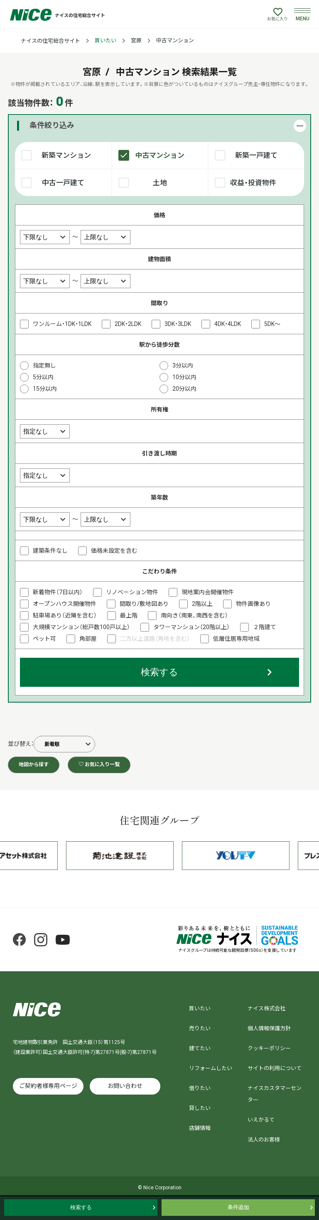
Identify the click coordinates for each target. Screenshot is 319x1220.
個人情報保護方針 (269, 1028)
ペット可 (44, 638)
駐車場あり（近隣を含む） (65, 615)
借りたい (200, 1088)
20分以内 (184, 388)
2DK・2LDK (128, 324)
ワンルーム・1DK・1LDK (62, 324)
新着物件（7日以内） (58, 592)
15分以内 (45, 388)
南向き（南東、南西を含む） (194, 615)
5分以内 (43, 377)
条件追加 (238, 1207)
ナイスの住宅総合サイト (50, 41)
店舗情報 (200, 1128)
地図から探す (34, 764)
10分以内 (184, 377)
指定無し (44, 365)
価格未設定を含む (114, 550)
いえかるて (261, 1120)
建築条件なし (50, 550)
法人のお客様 (264, 1140)
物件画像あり (253, 603)
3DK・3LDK (177, 324)
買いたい (105, 40)
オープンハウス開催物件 (64, 603)
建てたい (200, 1048)
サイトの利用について (275, 1068)
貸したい (200, 1108)
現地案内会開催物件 (208, 592)
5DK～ (272, 324)
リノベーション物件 (132, 592)
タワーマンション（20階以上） (191, 627)
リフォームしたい (210, 1068)
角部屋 (88, 638)
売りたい (200, 1028)
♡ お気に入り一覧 (99, 764)
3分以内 (182, 365)
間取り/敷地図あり (144, 603)
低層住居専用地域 (236, 638)
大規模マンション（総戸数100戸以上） (81, 627)
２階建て (264, 627)
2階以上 (202, 603)
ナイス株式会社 (266, 1008)
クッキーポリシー (269, 1048)
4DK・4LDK (227, 324)
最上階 (128, 615)
